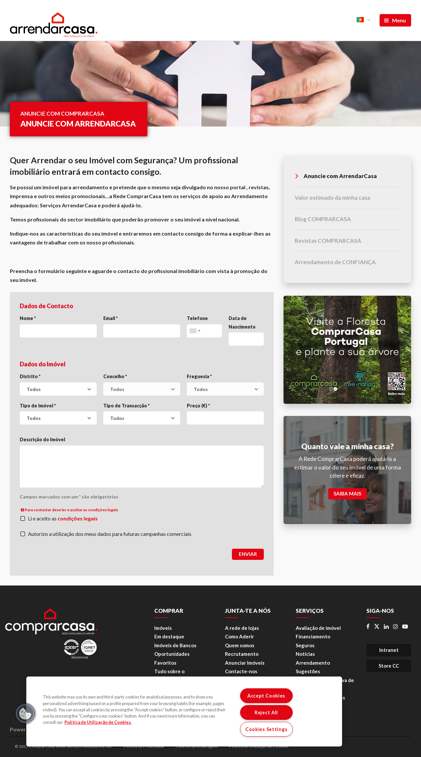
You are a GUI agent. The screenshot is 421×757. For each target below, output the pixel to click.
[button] (25, 713)
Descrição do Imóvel (42, 439)
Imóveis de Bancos (175, 645)
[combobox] (58, 389)
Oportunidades (171, 654)
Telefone (197, 318)
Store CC (389, 666)
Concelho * (115, 376)
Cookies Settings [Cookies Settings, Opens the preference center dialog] (266, 729)
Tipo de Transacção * (126, 405)
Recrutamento (242, 654)
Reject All (266, 712)
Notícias (305, 654)
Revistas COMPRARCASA (328, 240)
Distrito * (30, 376)
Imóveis (163, 628)
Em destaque (169, 636)
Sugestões (308, 671)
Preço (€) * (198, 405)
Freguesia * (199, 376)
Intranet (389, 650)
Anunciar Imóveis (244, 663)
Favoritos (165, 663)
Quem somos (239, 645)
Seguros (305, 645)
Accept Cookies (266, 696)
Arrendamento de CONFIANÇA (335, 262)
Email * (110, 318)
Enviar (248, 554)
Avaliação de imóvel (318, 628)
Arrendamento (313, 663)
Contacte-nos (241, 671)
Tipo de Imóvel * (38, 405)
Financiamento (313, 636)
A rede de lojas (242, 628)
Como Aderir (239, 636)
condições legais (78, 518)
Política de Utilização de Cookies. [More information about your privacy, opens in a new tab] (98, 722)
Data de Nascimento (242, 322)
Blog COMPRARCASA (323, 219)
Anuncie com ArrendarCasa (336, 176)
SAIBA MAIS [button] (347, 493)
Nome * (28, 318)
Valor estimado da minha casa (332, 197)
